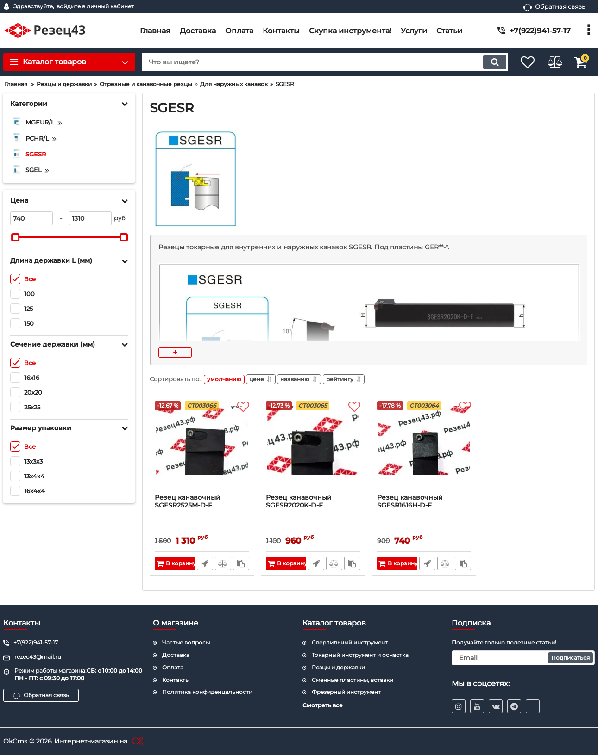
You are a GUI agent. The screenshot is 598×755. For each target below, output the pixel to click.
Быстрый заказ (204, 565)
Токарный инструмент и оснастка (360, 654)
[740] (31, 218)
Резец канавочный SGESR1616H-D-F (410, 503)
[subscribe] (523, 657)
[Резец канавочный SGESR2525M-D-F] (202, 449)
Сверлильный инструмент (350, 642)
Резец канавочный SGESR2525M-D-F (187, 503)
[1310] (90, 218)
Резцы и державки (338, 666)
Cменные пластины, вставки (352, 679)
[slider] (15, 237)
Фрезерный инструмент (346, 691)
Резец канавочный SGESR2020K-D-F (299, 503)
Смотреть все (322, 705)
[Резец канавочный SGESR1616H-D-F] (424, 449)
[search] (316, 62)
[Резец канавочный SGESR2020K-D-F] (313, 449)
